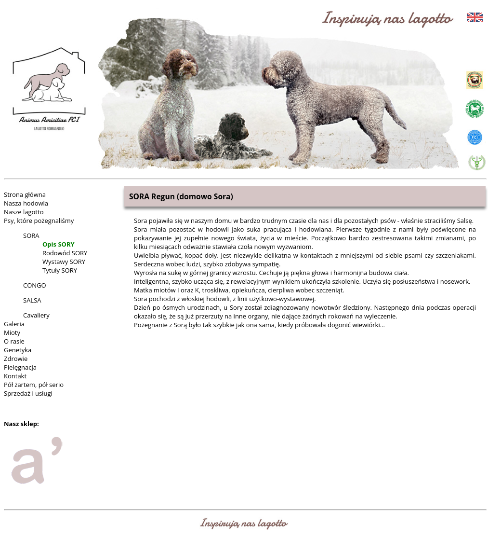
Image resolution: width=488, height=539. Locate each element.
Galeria (14, 323)
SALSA (32, 300)
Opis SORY (58, 244)
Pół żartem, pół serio (34, 384)
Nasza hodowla (26, 203)
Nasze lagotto (23, 211)
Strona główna (25, 194)
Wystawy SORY (63, 261)
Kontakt (15, 376)
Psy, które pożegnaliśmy (39, 220)
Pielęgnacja (20, 367)
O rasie (14, 341)
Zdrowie (15, 358)
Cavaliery (36, 315)
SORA (31, 235)
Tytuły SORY (59, 270)
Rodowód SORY (64, 253)
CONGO (34, 285)
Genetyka (17, 350)
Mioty (12, 332)
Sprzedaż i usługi (28, 393)
